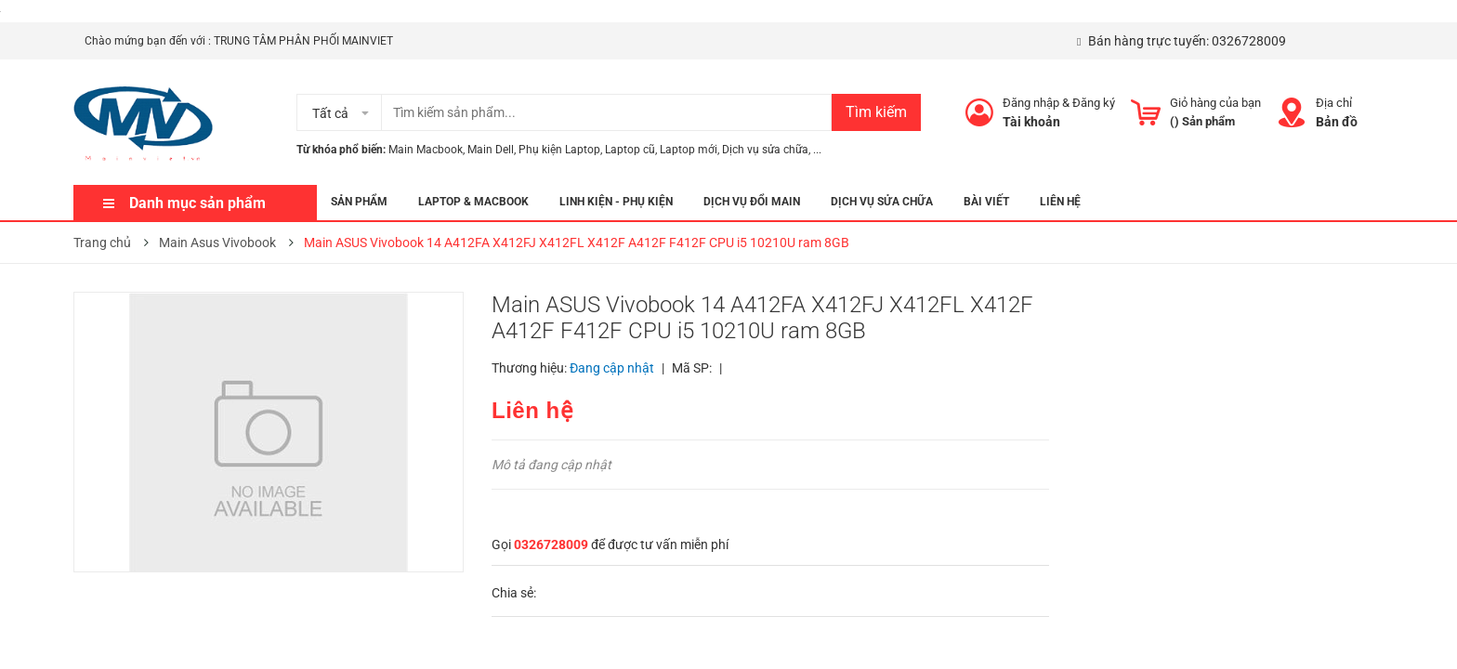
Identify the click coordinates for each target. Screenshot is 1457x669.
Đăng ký (1093, 103)
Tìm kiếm (876, 112)
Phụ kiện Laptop (559, 149)
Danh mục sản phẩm (197, 203)
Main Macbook (425, 149)
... (817, 149)
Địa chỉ (1334, 103)
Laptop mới (688, 149)
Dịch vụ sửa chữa (765, 149)
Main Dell (490, 149)
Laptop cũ (630, 149)
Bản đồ (1337, 121)
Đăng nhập (1031, 103)
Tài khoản (1031, 121)
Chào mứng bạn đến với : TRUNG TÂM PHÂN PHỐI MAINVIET (239, 40)
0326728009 (1249, 40)
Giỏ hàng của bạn (1215, 103)
